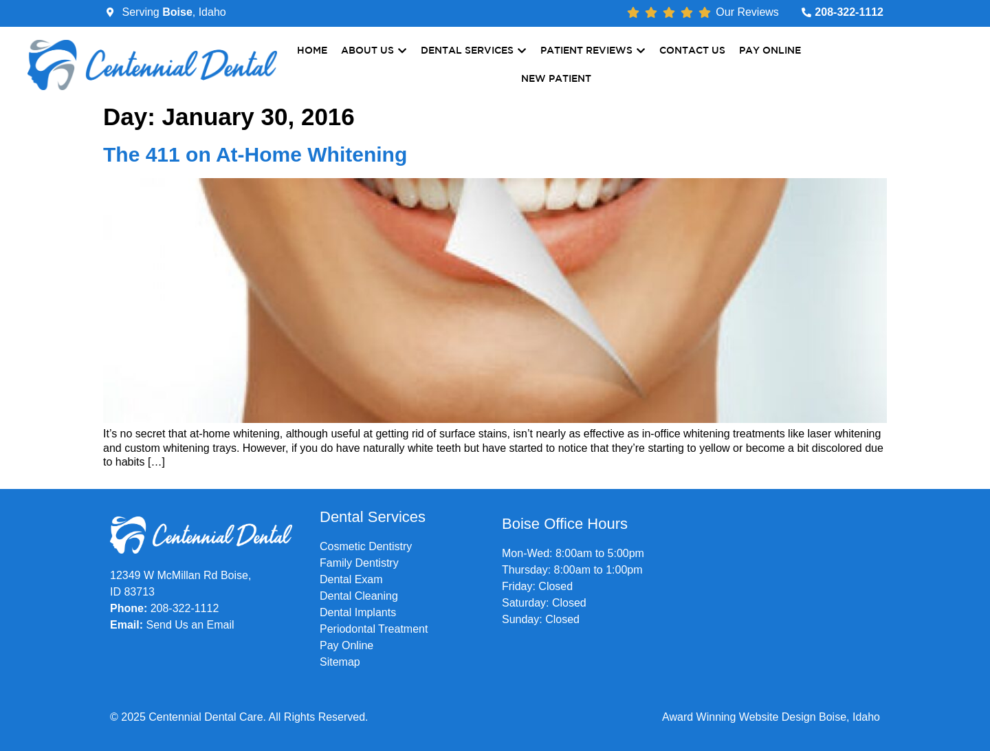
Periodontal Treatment (374, 629)
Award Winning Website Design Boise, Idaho (771, 717)
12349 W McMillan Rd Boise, (180, 575)
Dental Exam (351, 579)
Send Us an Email (190, 625)
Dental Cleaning (359, 596)
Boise (177, 12)
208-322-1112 (185, 608)
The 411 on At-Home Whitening (255, 154)
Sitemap (340, 662)
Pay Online (346, 645)
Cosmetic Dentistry (366, 546)
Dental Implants (358, 612)
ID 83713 (132, 592)
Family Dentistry (359, 563)
